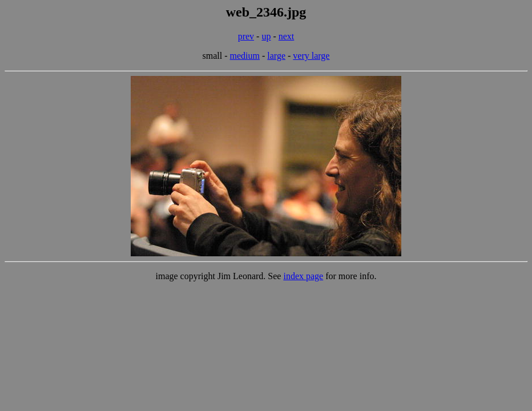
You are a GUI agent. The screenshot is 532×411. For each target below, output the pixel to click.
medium (245, 56)
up (266, 36)
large (276, 56)
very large (311, 56)
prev (246, 36)
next (287, 36)
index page (303, 276)
